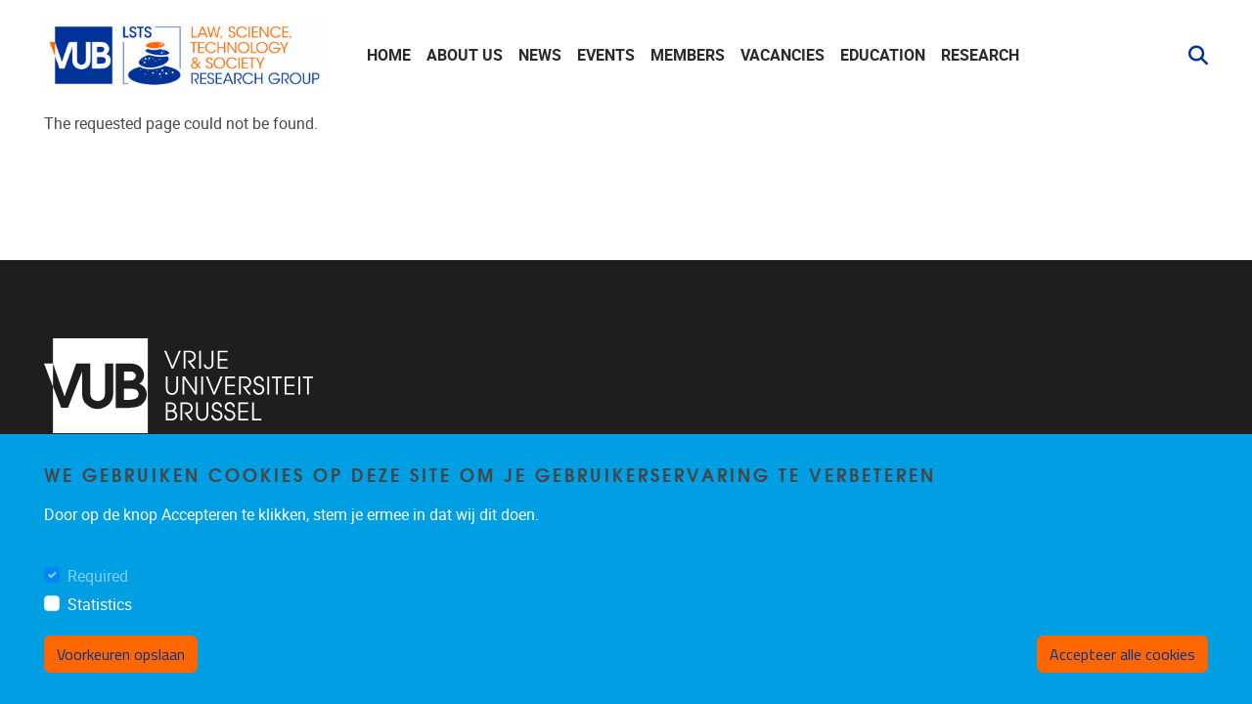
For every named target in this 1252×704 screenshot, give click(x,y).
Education (882, 55)
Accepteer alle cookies (1122, 654)
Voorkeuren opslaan (121, 654)
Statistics (99, 604)
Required (97, 576)
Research (980, 55)
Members (687, 55)
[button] (1190, 55)
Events (606, 55)
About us (464, 55)
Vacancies (782, 55)
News (539, 55)
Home (389, 55)
